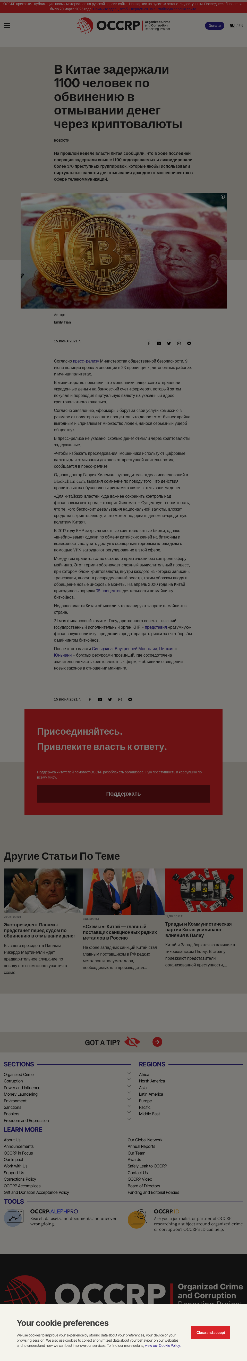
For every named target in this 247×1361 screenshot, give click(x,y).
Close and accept (211, 1332)
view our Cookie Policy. (163, 1345)
